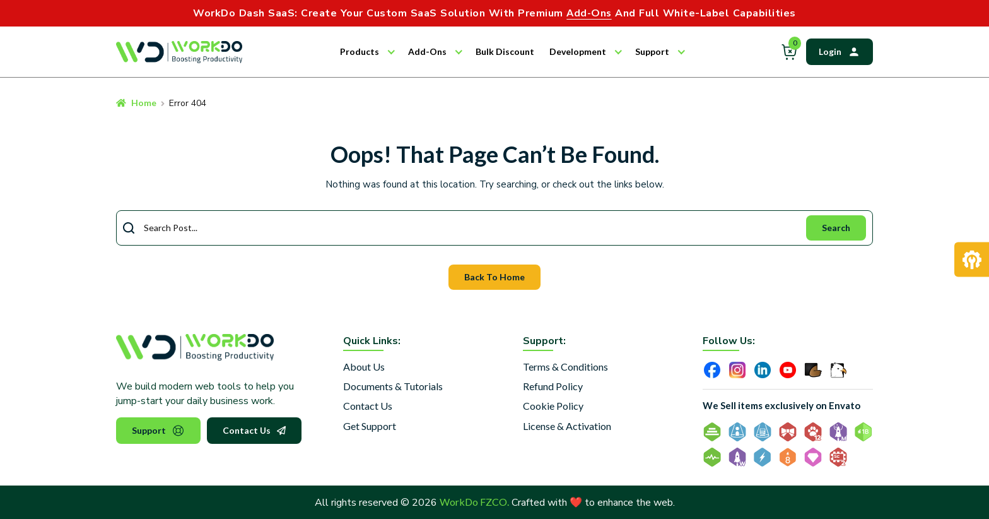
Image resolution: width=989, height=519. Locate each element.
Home (143, 102)
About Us (364, 367)
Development (577, 51)
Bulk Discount (505, 51)
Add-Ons (427, 51)
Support (652, 51)
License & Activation (567, 426)
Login (839, 51)
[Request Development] (971, 259)
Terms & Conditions (565, 367)
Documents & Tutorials (393, 386)
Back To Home (494, 276)
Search (836, 227)
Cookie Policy (553, 406)
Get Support (369, 426)
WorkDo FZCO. (474, 502)
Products (359, 51)
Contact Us (254, 430)
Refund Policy (553, 386)
